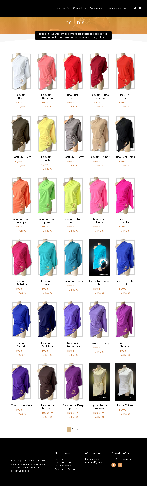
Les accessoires (63, 469)
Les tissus (60, 463)
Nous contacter (92, 463)
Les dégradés (62, 7)
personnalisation (118, 7)
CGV (86, 469)
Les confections (63, 466)
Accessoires (96, 7)
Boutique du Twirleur (65, 473)
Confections (79, 7)
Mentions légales (93, 466)
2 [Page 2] (72, 433)
